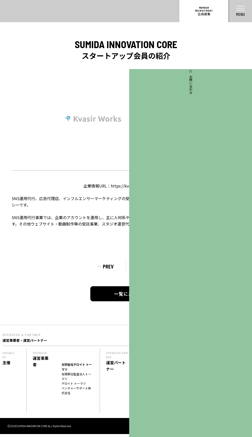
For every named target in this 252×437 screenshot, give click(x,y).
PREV (108, 266)
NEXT (143, 266)
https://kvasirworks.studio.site (139, 186)
